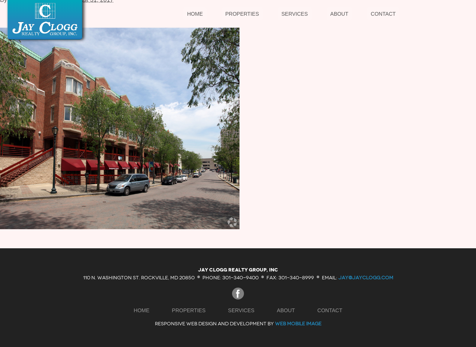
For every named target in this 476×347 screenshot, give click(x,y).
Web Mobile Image (298, 323)
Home (195, 14)
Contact (383, 14)
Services (294, 14)
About (339, 14)
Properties (242, 14)
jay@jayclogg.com (365, 277)
